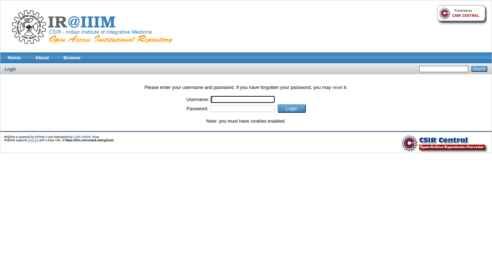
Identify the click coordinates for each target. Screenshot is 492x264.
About (42, 57)
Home (14, 57)
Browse (72, 57)
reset (337, 87)
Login (10, 69)
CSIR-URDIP (82, 137)
